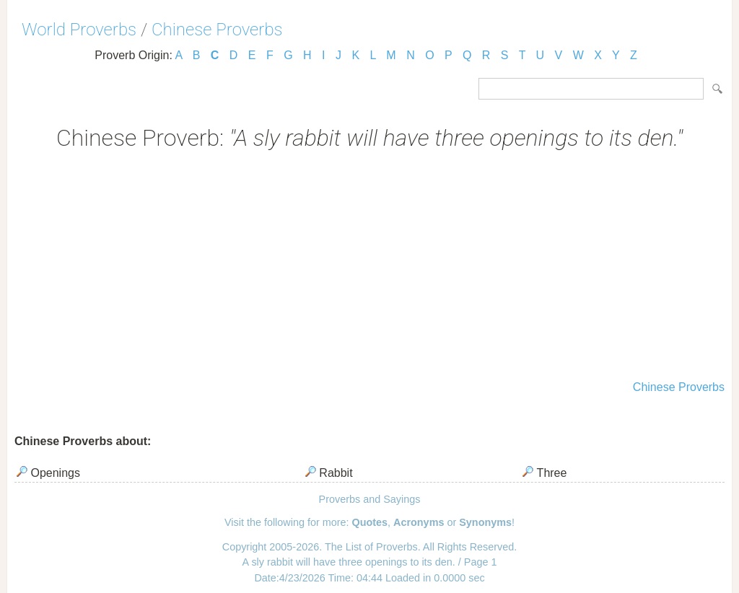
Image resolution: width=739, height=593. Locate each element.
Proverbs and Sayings (370, 499)
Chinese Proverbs (217, 29)
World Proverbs (79, 29)
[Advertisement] (369, 267)
